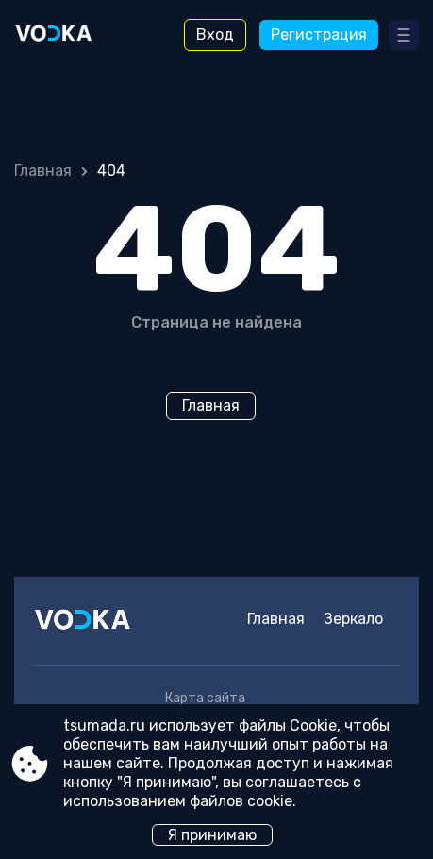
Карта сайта (205, 698)
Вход (215, 34)
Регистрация (319, 34)
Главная (43, 170)
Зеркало (353, 619)
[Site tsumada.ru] (66, 35)
